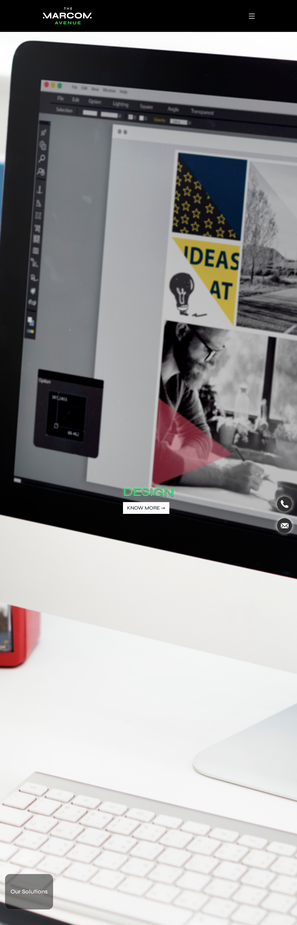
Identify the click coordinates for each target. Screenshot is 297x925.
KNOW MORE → (146, 508)
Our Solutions (29, 891)
